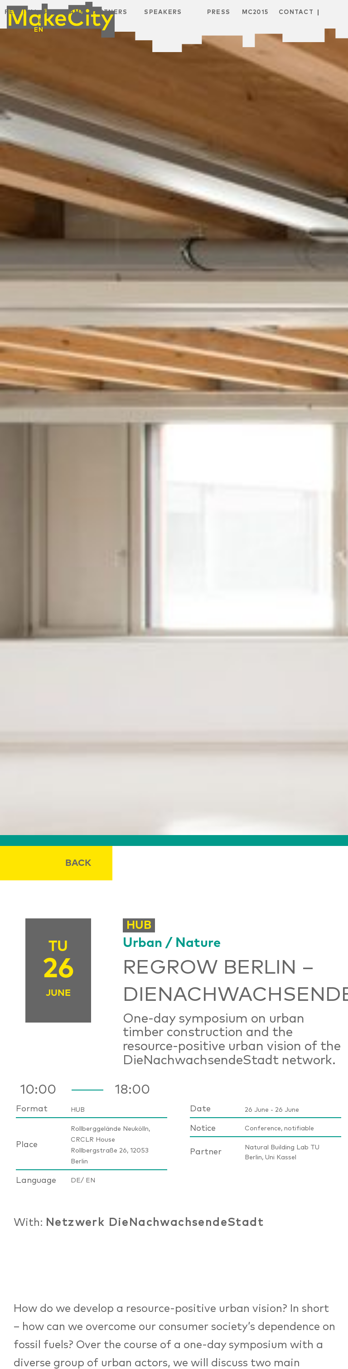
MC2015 (255, 12)
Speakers (163, 12)
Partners (108, 12)
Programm (65, 12)
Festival (22, 12)
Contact (296, 12)
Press (219, 12)
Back (78, 863)
